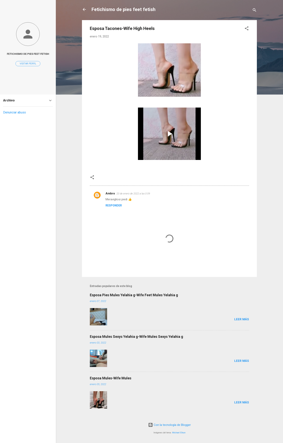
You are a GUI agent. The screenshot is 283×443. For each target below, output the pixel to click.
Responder (114, 205)
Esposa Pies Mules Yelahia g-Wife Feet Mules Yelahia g (134, 295)
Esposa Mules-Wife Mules (110, 378)
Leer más (241, 319)
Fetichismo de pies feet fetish (123, 9)
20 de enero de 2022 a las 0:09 (133, 193)
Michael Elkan (179, 432)
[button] (246, 29)
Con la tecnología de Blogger (169, 425)
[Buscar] (254, 11)
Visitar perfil (28, 63)
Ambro (110, 193)
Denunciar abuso (14, 112)
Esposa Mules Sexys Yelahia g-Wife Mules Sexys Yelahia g (136, 336)
